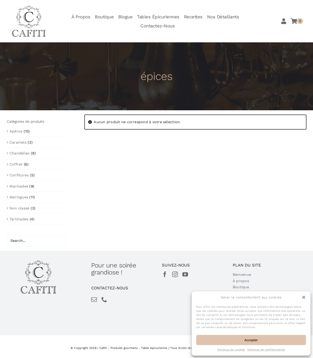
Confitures (19, 175)
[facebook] (165, 274)
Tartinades (19, 219)
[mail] (94, 299)
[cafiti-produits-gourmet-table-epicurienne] (29, 7)
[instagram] (175, 274)
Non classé (19, 208)
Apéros (16, 131)
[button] (303, 297)
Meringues (19, 197)
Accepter (251, 340)
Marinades (19, 186)
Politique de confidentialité (266, 349)
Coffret (16, 164)
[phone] (104, 299)
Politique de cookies (231, 349)
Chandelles (19, 153)
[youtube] (185, 274)
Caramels (18, 142)
